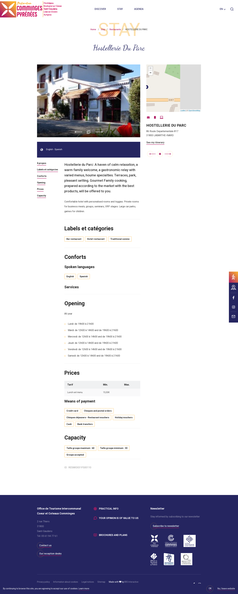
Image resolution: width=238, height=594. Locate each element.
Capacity (41, 196)
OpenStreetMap (194, 110)
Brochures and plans (113, 535)
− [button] (150, 73)
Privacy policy (43, 582)
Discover (100, 9)
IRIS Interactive (131, 582)
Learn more (83, 588)
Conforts (41, 176)
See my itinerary (155, 142)
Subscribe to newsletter (166, 526)
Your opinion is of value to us (118, 518)
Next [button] (100, 132)
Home (93, 29)
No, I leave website (226, 588)
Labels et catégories (47, 169)
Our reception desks (50, 553)
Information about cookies (65, 582)
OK (210, 588)
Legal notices (88, 582)
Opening (41, 183)
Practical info (109, 509)
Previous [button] (77, 132)
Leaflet (182, 110)
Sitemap (101, 582)
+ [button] (150, 68)
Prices (40, 189)
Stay (120, 9)
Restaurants (115, 29)
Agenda (138, 9)
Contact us (45, 545)
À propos (41, 163)
